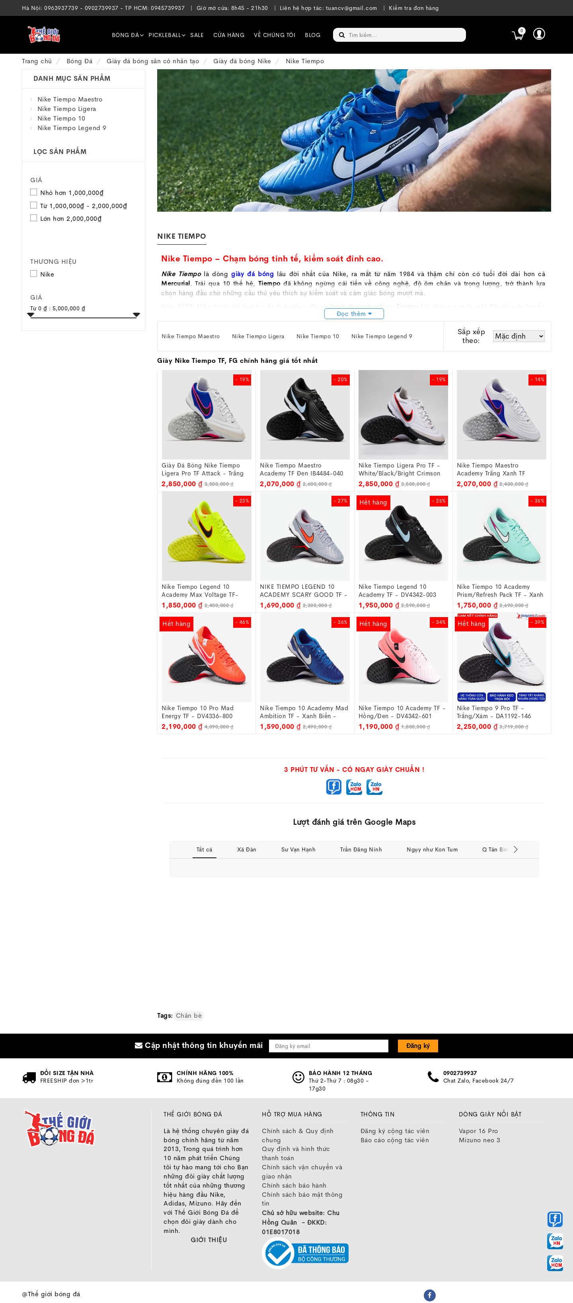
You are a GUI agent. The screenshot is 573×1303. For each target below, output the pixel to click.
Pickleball (164, 35)
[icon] (518, 35)
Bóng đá (125, 35)
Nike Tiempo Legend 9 (72, 128)
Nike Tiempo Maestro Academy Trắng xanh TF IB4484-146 (491, 469)
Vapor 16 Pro (478, 1131)
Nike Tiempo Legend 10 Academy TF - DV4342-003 (398, 590)
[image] (44, 35)
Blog (312, 35)
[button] (539, 34)
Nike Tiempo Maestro (70, 99)
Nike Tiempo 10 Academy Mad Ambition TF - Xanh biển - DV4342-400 (304, 712)
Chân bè (189, 1015)
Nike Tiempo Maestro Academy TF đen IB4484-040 (301, 469)
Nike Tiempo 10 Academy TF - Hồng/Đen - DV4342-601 (402, 712)
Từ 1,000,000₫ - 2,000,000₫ (83, 206)
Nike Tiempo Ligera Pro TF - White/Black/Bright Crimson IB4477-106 (399, 469)
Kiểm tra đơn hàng (414, 8)
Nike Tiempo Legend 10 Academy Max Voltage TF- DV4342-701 (200, 591)
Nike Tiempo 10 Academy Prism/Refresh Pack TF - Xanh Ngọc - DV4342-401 (500, 591)
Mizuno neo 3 (480, 1140)
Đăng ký (418, 1046)
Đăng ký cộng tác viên (395, 1131)
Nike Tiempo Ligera (66, 109)
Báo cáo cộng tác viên (395, 1140)
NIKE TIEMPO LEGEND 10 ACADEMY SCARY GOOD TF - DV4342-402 (304, 591)
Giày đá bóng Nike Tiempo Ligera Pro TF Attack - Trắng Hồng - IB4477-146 (203, 469)
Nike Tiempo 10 (61, 118)
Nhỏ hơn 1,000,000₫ (71, 193)
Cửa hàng (228, 35)
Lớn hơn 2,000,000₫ (70, 218)
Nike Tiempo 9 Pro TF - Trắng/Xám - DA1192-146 (494, 712)
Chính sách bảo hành (294, 1185)
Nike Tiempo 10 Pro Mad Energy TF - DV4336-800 (198, 712)
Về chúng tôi (274, 35)
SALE (197, 35)
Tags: (165, 1015)
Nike (42, 274)
